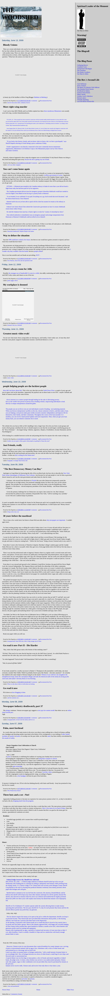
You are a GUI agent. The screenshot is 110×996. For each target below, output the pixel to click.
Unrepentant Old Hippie (84, 69)
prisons (32, 979)
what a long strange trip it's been (32, 641)
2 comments (34, 458)
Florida (34, 480)
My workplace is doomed (15, 284)
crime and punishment (13, 986)
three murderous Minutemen (52, 111)
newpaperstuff (11, 641)
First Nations (10, 260)
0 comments (34, 163)
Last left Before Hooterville (85, 101)
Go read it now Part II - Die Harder (20, 645)
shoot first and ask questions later (24, 260)
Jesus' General (81, 85)
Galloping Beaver (82, 65)
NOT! (37, 255)
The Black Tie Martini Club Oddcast (88, 87)
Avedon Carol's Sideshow (85, 96)
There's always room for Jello (17, 269)
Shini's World (81, 94)
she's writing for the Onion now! (25, 455)
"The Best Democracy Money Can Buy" (22, 469)
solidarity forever (25, 102)
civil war (9, 165)
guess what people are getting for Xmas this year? (36, 441)
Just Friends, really (12, 445)
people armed (38, 251)
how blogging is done (18, 692)
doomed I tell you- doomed (14, 325)
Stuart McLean (19, 641)
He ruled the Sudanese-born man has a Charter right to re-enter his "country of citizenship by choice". (35, 212)
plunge (8, 710)
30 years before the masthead (17, 516)
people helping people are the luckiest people (24, 386)
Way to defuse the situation (16, 235)
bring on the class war (13, 512)
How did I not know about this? (12, 390)
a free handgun (21, 776)
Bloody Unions (10, 45)
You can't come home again (16, 169)
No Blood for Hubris (83, 91)
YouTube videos (47, 772)
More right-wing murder (15, 107)
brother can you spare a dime (15, 441)
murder (12, 736)
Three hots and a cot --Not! (16, 795)
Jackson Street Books (83, 93)
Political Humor (18, 319)
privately (24, 979)
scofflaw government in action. (53, 175)
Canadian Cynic (82, 67)
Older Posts (70, 990)
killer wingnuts (17, 165)
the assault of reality (8, 738)
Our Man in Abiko (82, 74)
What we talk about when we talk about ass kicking (21, 684)
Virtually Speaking (83, 100)
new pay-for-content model (46, 710)
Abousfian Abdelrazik (13, 231)
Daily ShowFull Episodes (7, 319)
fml (26, 460)
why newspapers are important (55, 520)
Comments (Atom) (16, 994)
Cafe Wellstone (81, 84)
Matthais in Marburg (40, 97)
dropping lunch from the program (23, 801)
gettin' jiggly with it (12, 280)
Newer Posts (6, 990)
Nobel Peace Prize (49, 390)
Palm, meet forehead (13, 728)
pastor (9, 756)
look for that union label (13, 102)
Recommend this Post (46, 100)
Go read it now (10, 688)
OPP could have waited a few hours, (19, 240)
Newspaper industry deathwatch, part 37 (23, 706)
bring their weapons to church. (48, 758)
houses (18, 736)
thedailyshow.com (29, 291)
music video (10, 378)
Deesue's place (81, 98)
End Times (5, 289)
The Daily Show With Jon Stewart (10, 288)
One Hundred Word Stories (85, 89)
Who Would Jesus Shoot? (14, 790)
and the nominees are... (13, 698)
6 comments (34, 323)
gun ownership (17, 766)
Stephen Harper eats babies (27, 231)
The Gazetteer (81, 70)
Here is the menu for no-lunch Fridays (54, 808)
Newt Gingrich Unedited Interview (28, 319)
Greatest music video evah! (16, 333)
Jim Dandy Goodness (83, 72)
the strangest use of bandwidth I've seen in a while (24, 273)
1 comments (34, 439)
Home (38, 990)
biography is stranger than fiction (16, 460)
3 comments (34, 100)
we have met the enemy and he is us (25, 719)
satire (49, 736)
